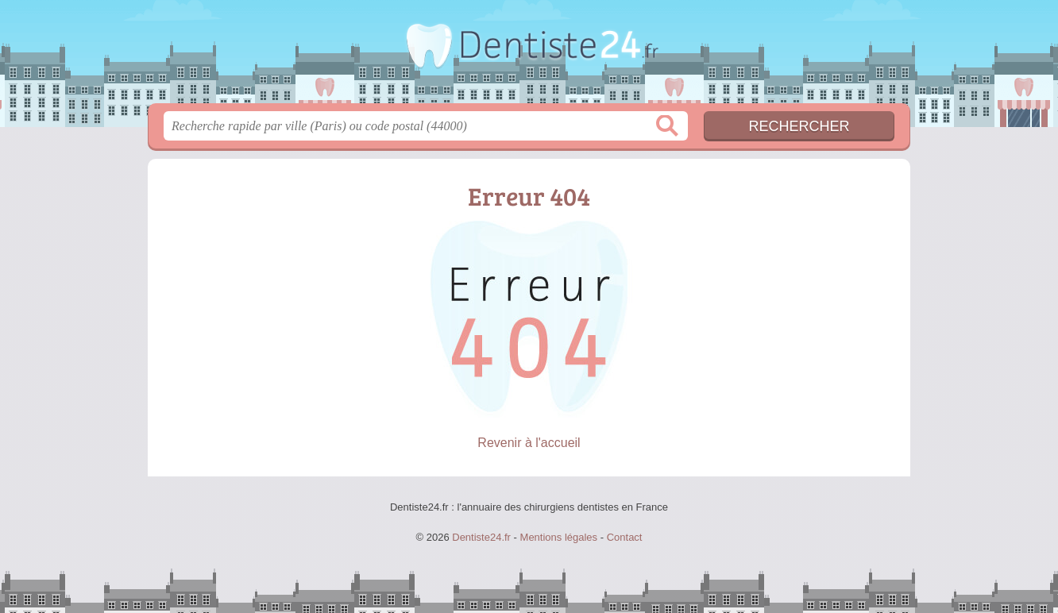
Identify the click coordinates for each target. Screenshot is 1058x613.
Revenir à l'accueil (528, 442)
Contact (625, 537)
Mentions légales (559, 537)
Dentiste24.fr (529, 56)
